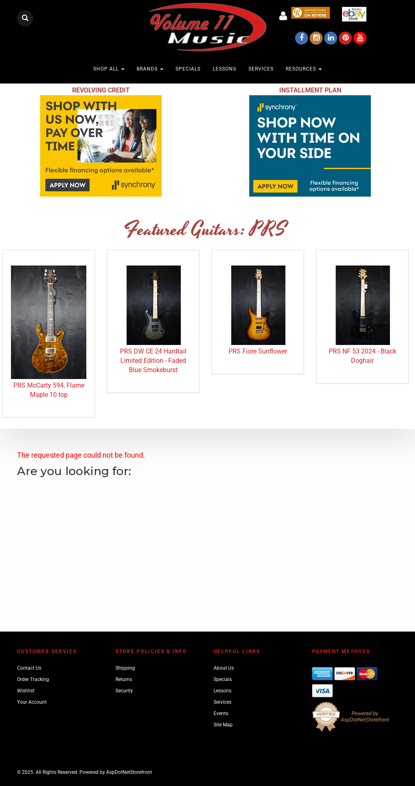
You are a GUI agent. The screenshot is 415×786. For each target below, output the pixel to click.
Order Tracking (33, 679)
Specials (188, 69)
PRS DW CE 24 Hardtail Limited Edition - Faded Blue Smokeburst (153, 360)
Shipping (125, 668)
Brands (150, 69)
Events (221, 713)
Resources (304, 69)
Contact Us (29, 668)
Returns (124, 679)
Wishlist (25, 691)
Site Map (223, 725)
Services (261, 69)
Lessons (224, 69)
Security (124, 691)
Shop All (108, 69)
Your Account (32, 702)
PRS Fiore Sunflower (258, 351)
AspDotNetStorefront (129, 772)
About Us (224, 668)
